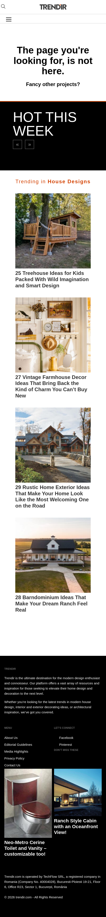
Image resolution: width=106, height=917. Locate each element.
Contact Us (12, 765)
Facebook (63, 738)
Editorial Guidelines (18, 744)
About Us (11, 738)
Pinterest (63, 745)
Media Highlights (16, 751)
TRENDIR (53, 7)
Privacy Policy (14, 758)
